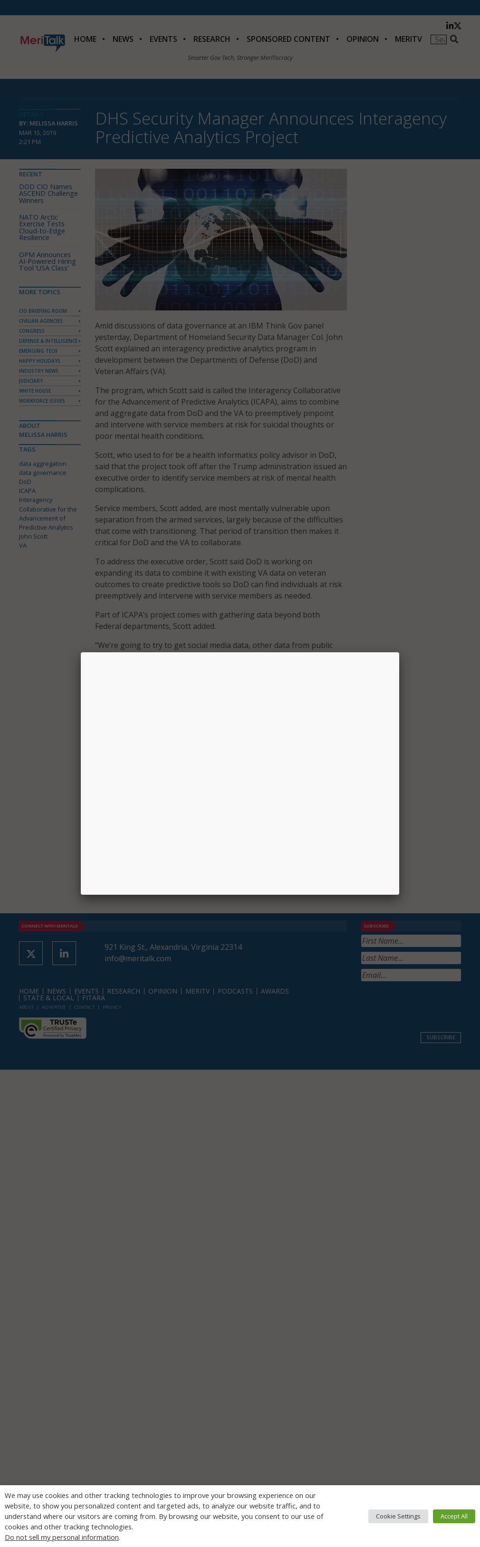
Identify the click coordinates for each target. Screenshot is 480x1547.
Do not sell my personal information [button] (62, 1537)
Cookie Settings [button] (398, 1516)
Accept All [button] (454, 1516)
